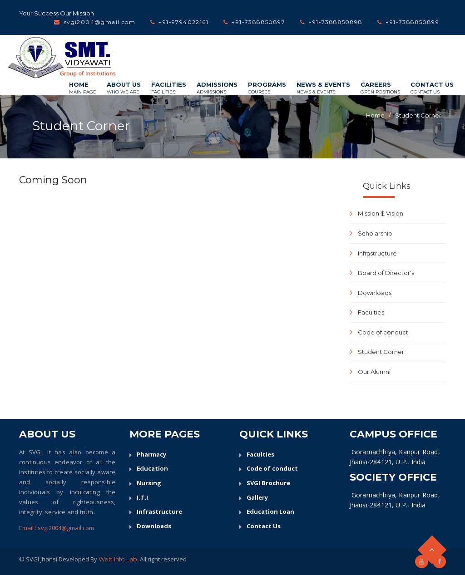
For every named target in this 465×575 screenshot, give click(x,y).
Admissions (217, 88)
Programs (267, 88)
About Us (124, 88)
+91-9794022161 (183, 22)
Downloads (374, 292)
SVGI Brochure (268, 483)
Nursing (149, 483)
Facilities (168, 88)
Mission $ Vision (380, 213)
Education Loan (270, 511)
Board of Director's (386, 272)
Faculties (371, 312)
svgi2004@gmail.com (99, 22)
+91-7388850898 (335, 22)
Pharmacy (151, 454)
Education (152, 468)
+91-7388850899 (412, 22)
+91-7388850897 (258, 22)
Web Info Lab (118, 559)
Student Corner (418, 115)
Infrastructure (377, 253)
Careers (380, 88)
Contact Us (432, 88)
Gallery (257, 497)
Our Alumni (374, 371)
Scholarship (375, 233)
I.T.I (142, 497)
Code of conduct (383, 332)
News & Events (323, 88)
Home (82, 88)
